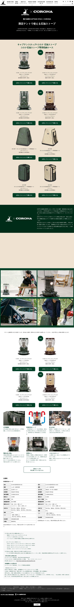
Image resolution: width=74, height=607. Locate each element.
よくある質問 (3, 588)
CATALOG (22, 587)
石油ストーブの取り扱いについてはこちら (37, 469)
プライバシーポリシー (41, 588)
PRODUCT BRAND (32, 2)
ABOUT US (23, 2)
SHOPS (56, 2)
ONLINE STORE (10, 2)
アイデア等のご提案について (12, 588)
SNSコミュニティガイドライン (30, 588)
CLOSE (37, 604)
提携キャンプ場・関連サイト (31, 587)
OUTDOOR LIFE (49, 2)
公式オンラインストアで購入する (24, 83)
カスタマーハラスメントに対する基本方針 (54, 588)
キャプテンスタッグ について (6, 587)
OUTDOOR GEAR (41, 2)
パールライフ (8, 590)
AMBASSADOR (16, 587)
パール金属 (3, 590)
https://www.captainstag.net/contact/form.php (25, 560)
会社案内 (39, 587)
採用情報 (21, 588)
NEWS (16, 2)
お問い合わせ (66, 588)
